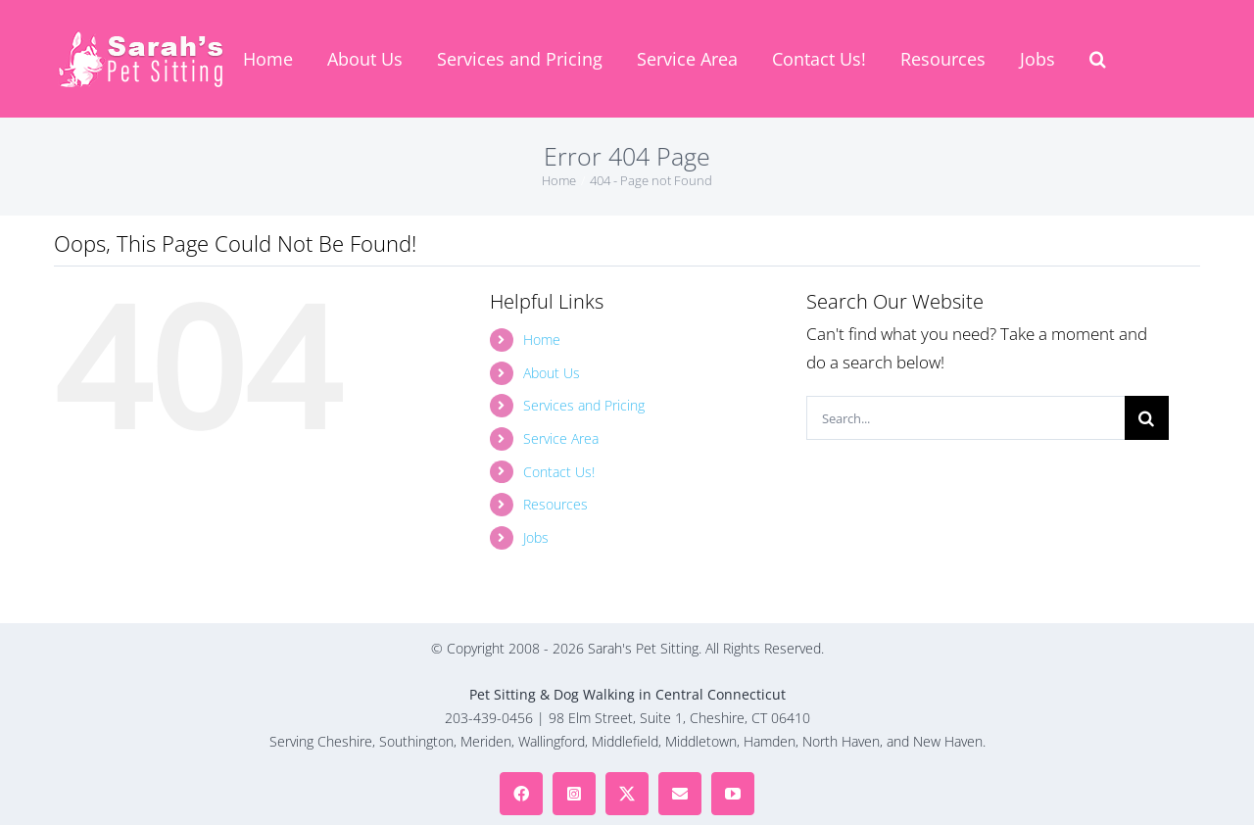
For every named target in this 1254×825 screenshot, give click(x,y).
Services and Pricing (584, 405)
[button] (1097, 59)
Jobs (536, 537)
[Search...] (965, 418)
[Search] (1147, 418)
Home (541, 339)
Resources (555, 504)
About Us (551, 373)
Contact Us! (559, 471)
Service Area (561, 438)
